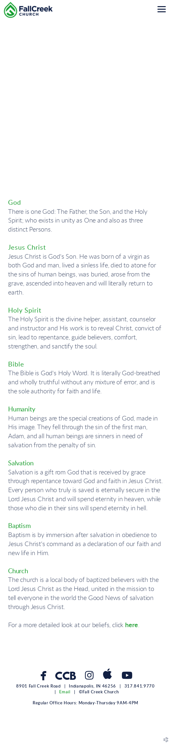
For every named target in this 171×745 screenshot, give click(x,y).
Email (64, 692)
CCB (65, 677)
